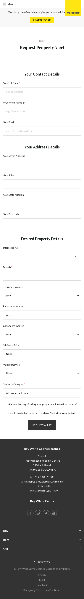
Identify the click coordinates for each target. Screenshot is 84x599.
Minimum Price (11, 345)
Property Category (13, 384)
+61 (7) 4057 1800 (43, 477)
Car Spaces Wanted (13, 325)
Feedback (42, 585)
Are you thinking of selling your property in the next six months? (42, 404)
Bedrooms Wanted (13, 286)
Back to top (44, 561)
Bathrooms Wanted (13, 306)
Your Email (8, 122)
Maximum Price (11, 364)
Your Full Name (11, 83)
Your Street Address (14, 155)
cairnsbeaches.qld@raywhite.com (43, 481)
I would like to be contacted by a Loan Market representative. (41, 413)
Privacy (42, 574)
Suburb (7, 267)
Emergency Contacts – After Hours (42, 590)
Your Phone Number (14, 102)
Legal (42, 579)
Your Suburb (9, 175)
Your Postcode (11, 214)
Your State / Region (13, 194)
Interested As (10, 247)
